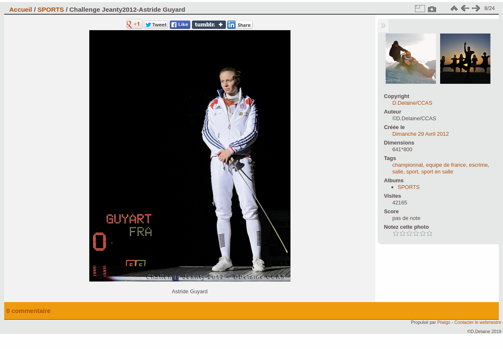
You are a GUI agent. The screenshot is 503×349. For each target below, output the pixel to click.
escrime (478, 165)
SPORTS (50, 9)
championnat (407, 165)
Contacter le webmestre (477, 322)
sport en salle (437, 171)
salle (397, 171)
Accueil (20, 9)
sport (412, 171)
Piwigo (443, 322)
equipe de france (446, 165)
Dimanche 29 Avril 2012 (420, 134)
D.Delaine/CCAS (412, 103)
